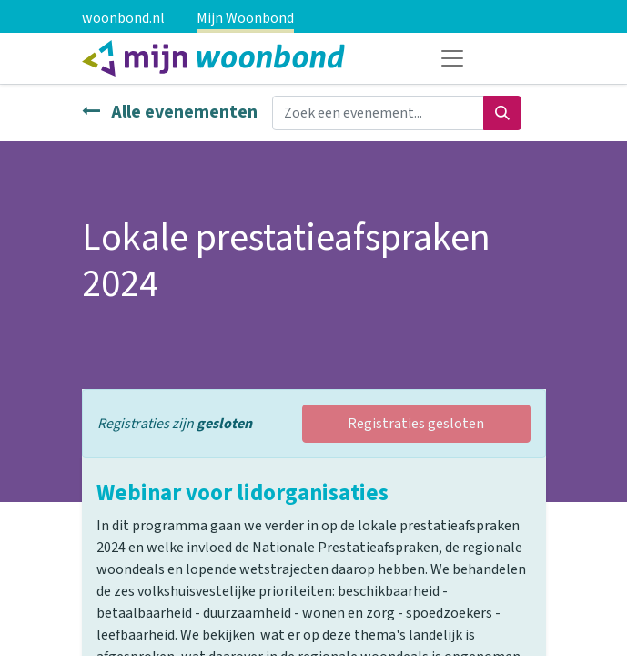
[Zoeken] (502, 113)
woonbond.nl (123, 18)
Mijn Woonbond (245, 18)
